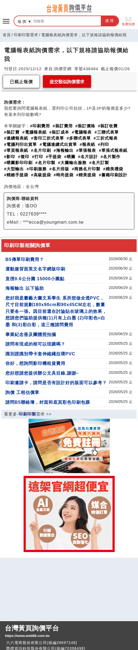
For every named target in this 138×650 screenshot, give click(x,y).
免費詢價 (128, 21)
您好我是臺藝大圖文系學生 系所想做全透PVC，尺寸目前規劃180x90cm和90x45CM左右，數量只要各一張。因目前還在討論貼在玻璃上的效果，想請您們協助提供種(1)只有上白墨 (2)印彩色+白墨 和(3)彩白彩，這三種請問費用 (56, 311)
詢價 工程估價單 (22, 392)
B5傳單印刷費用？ (24, 259)
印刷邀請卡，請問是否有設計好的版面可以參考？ (56, 382)
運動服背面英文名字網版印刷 (35, 268)
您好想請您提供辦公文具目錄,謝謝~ (42, 373)
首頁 (7, 35)
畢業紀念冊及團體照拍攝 (30, 334)
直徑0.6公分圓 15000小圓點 (35, 278)
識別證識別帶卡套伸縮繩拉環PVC (40, 353)
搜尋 (109, 21)
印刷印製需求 (26, 35)
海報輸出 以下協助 (24, 288)
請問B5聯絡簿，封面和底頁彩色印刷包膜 (47, 402)
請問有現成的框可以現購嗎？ (35, 343)
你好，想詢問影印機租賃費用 (35, 363)
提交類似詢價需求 (67, 81)
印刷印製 (27, 414)
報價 (22, 21)
